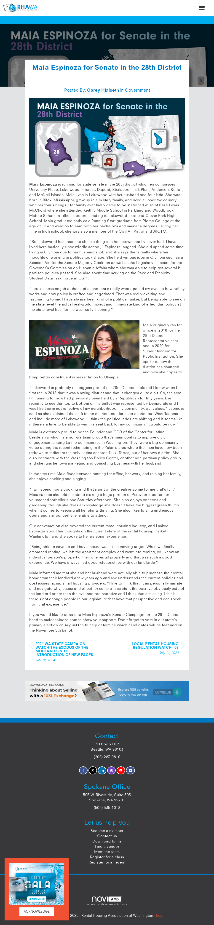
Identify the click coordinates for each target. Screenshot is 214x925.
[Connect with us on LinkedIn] (102, 770)
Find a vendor (107, 846)
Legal (161, 915)
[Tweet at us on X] (92, 770)
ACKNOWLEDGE (37, 911)
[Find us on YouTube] (121, 770)
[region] (150, 649)
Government (137, 90)
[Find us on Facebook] (83, 770)
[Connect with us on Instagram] (111, 770)
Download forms (107, 841)
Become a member (107, 830)
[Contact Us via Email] (130, 770)
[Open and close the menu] (123, 8)
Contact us (107, 836)
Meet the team (107, 851)
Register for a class (107, 857)
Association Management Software (107, 900)
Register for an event (107, 862)
